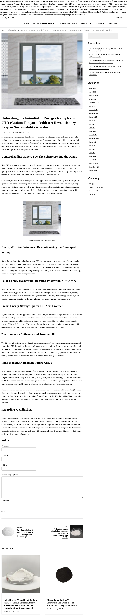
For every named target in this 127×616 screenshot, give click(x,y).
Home (26, 23)
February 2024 (93, 163)
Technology (87, 23)
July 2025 (92, 120)
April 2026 (92, 88)
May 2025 (92, 128)
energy (13, 512)
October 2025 (93, 110)
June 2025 (92, 124)
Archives (93, 82)
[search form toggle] (124, 23)
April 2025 (92, 131)
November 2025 (94, 106)
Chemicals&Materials (43, 23)
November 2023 (94, 170)
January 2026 (93, 99)
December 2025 (94, 103)
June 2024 (92, 149)
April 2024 (92, 156)
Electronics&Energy (67, 23)
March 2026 (93, 92)
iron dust (73, 431)
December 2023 (94, 167)
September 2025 (94, 113)
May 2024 (92, 153)
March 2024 (93, 160)
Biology (100, 23)
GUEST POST (120, 18)
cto (9, 512)
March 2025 (93, 135)
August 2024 (93, 142)
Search (122, 36)
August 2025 (93, 117)
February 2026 (93, 95)
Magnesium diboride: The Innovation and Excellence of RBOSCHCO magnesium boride (62, 603)
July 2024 (92, 145)
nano (17, 512)
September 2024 (94, 138)
